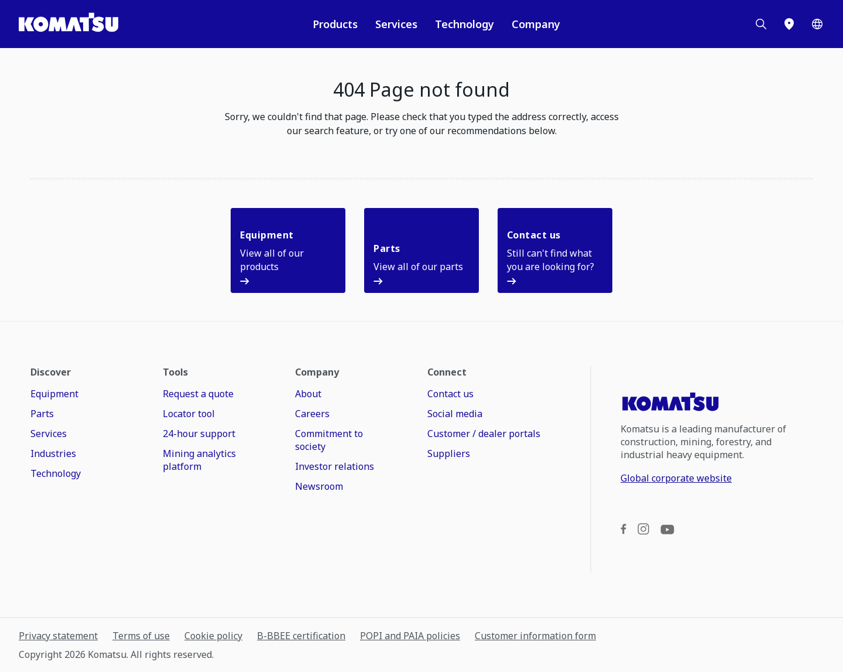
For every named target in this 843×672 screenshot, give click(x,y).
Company (536, 24)
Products (335, 24)
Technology (464, 24)
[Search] (761, 24)
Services (396, 24)
